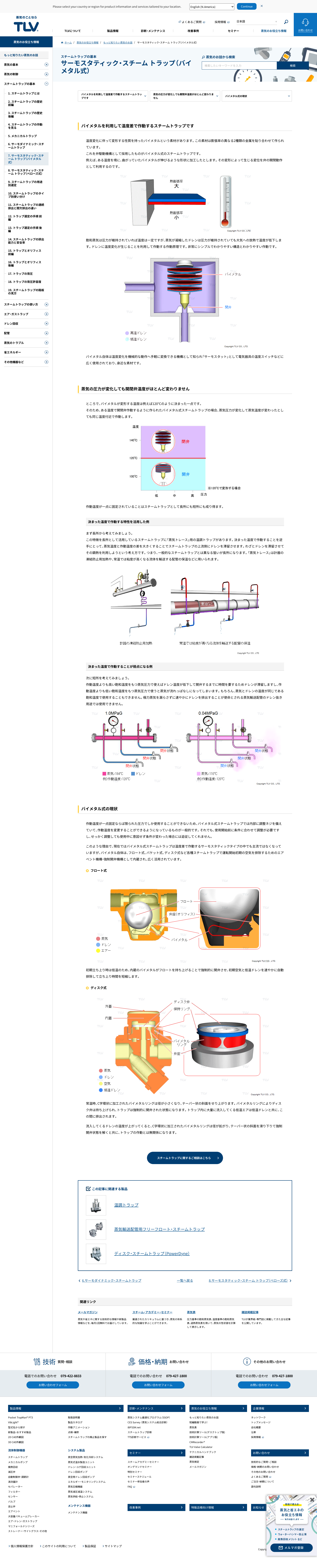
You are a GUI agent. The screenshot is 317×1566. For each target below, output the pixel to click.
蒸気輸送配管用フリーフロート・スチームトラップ (159, 1229)
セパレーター (15, 1486)
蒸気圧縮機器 (75, 1486)
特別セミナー (135, 1472)
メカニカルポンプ (17, 1462)
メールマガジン (88, 1312)
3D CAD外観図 (16, 1442)
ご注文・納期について (262, 1481)
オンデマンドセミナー (140, 1467)
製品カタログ (75, 1422)
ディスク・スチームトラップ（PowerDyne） (152, 1253)
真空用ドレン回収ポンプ (81, 1477)
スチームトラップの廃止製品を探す (87, 1437)
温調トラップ (126, 1205)
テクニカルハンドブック (202, 1452)
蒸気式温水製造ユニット (81, 1462)
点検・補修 (73, 1432)
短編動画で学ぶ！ (198, 1422)
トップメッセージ (261, 1422)
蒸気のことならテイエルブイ (26, 24)
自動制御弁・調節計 (18, 1477)
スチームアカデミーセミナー (143, 1462)
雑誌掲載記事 (250, 1312)
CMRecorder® (197, 1442)
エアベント (14, 1511)
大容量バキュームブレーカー (23, 1516)
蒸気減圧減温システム (80, 1491)
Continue (247, 6)
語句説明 (256, 1486)
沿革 (253, 1432)
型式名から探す (16, 1427)
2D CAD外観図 (16, 1437)
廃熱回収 (13, 1467)
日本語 (241, 21)
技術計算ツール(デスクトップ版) (207, 1432)
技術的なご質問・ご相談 (264, 1462)
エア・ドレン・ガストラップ (22, 1521)
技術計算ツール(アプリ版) (203, 1437)
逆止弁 (11, 1506)
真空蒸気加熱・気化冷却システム (85, 1457)
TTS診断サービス (137, 1437)
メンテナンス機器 (77, 1512)
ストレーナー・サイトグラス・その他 (27, 1531)
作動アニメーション (79, 1427)
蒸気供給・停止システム (80, 1496)
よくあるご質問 (259, 1476)
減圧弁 (11, 1472)
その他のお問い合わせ (263, 1472)
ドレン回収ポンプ (77, 1472)
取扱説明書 (74, 1417)
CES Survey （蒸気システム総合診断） (148, 1422)
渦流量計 (13, 1482)
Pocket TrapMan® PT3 (20, 1417)
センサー (13, 1496)
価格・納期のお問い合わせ (265, 1467)
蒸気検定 (194, 1462)
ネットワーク (258, 1417)
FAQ (130, 1486)
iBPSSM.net (134, 1427)
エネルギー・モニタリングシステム (87, 1482)
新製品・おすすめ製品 (19, 1432)
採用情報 (256, 1437)
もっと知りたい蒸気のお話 (204, 1417)
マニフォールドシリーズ (21, 1526)
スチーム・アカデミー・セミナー (152, 1312)
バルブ (11, 1501)
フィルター (14, 1491)
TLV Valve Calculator (200, 1447)
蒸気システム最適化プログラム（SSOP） (149, 1417)
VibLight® (13, 1422)
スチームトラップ (17, 1457)
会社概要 (256, 1427)
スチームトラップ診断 (140, 1432)
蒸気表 (191, 1312)
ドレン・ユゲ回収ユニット (82, 1467)
